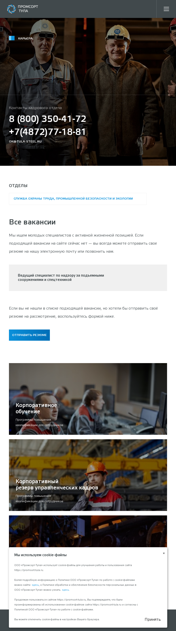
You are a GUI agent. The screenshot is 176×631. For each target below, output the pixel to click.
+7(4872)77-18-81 (48, 132)
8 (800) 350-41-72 (47, 119)
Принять (153, 619)
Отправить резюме (29, 335)
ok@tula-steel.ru (25, 141)
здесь (35, 585)
